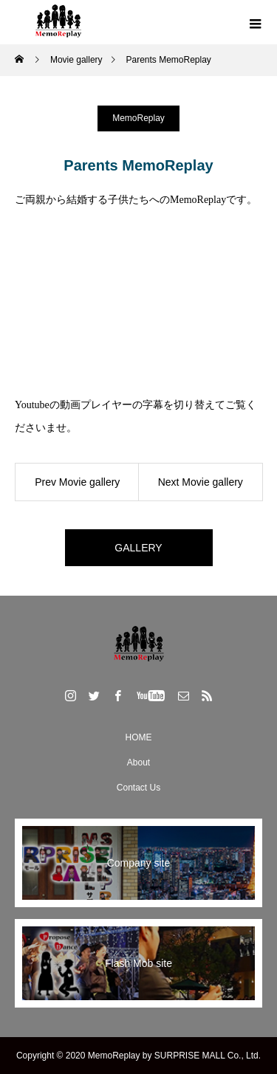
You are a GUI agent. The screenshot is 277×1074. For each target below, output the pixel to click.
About (138, 762)
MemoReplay (138, 118)
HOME (139, 737)
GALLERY (138, 548)
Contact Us (138, 787)
